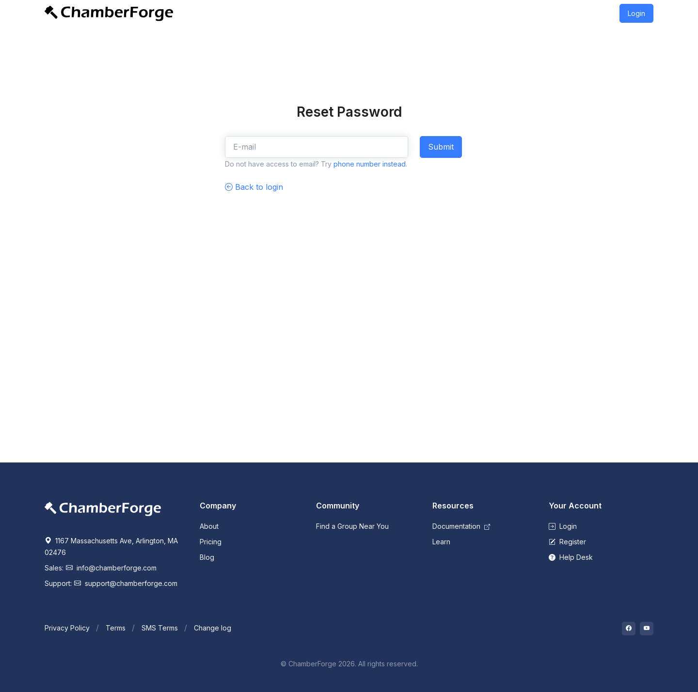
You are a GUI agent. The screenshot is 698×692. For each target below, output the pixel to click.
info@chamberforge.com (111, 568)
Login (636, 13)
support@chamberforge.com (125, 583)
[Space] (103, 508)
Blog (207, 557)
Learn (441, 542)
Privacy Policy (67, 628)
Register (567, 542)
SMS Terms (160, 628)
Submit (441, 147)
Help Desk (571, 557)
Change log (212, 628)
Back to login (254, 187)
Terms (116, 628)
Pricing (211, 542)
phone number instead (369, 164)
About (209, 526)
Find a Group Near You (352, 526)
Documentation (461, 526)
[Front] (109, 13)
